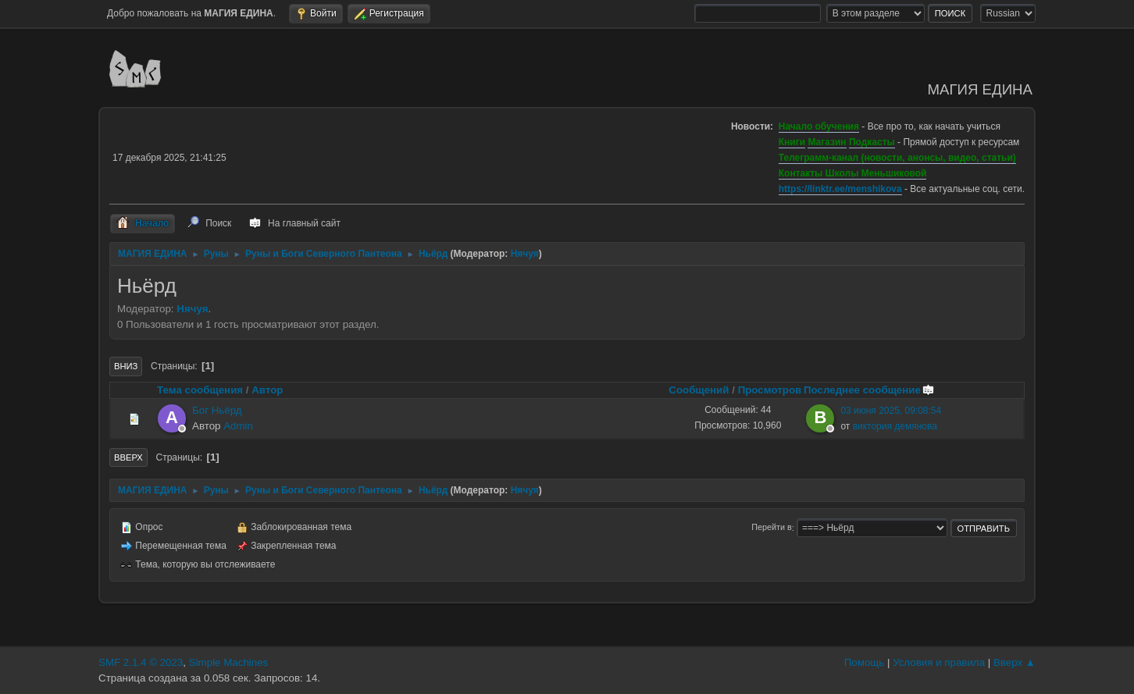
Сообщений (699, 390)
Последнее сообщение (869, 390)
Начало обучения (819, 126)
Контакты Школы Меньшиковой (853, 173)
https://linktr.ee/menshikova (840, 188)
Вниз (125, 366)
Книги (792, 142)
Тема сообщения (200, 390)
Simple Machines (228, 662)
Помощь (864, 662)
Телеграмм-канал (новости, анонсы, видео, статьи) (897, 157)
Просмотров (770, 390)
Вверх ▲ (1014, 662)
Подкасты (872, 142)
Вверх (128, 457)
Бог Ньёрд (217, 410)
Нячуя (525, 253)
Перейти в (771, 527)
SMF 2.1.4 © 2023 (140, 662)
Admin (238, 426)
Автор (267, 390)
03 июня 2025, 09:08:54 (890, 410)
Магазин (827, 142)
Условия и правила (939, 662)
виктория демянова (895, 426)
